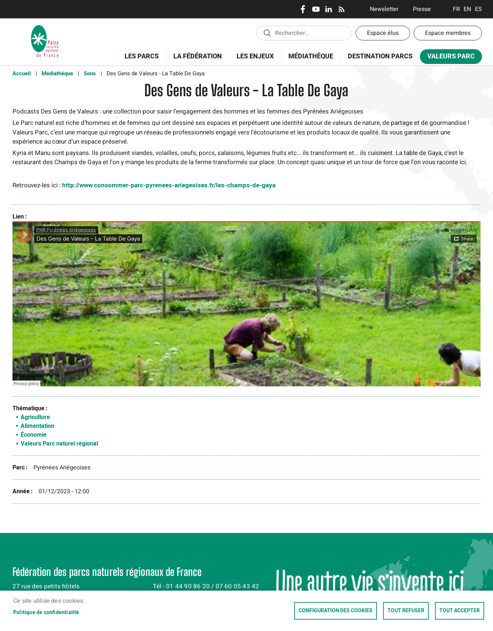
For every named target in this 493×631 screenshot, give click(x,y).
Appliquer (267, 32)
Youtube (315, 9)
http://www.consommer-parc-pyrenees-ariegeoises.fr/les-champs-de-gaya (169, 185)
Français (456, 9)
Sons (90, 73)
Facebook (302, 9)
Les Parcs (139, 60)
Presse (422, 9)
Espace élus (383, 33)
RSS (341, 9)
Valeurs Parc (448, 58)
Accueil (21, 73)
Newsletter (384, 9)
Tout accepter (459, 610)
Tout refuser (406, 610)
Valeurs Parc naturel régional (59, 443)
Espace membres (448, 33)
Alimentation (37, 426)
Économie (34, 434)
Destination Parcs (380, 56)
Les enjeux (252, 60)
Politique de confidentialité (46, 612)
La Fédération (195, 60)
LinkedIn (328, 9)
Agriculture (35, 417)
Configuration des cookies (336, 610)
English (467, 9)
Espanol (478, 9)
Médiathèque (310, 56)
